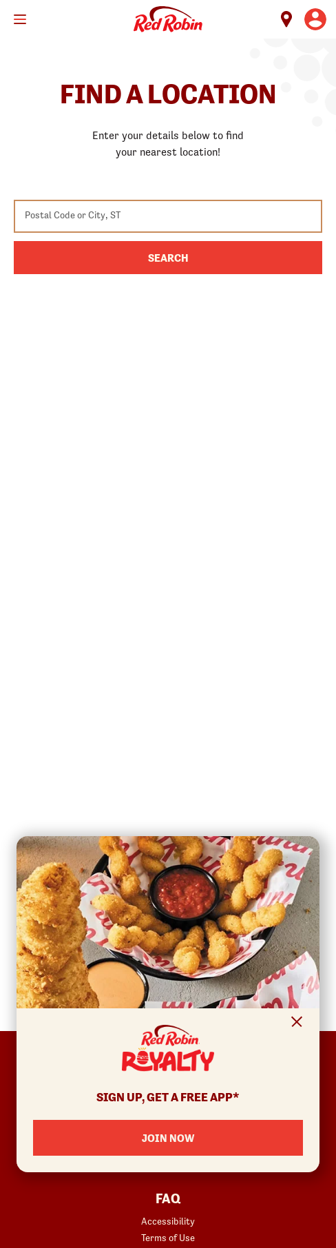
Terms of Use (168, 1237)
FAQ (168, 1199)
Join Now (168, 1138)
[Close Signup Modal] (297, 1023)
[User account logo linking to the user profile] (315, 19)
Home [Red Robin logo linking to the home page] (168, 19)
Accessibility (168, 1221)
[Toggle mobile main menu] (20, 19)
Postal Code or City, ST (72, 215)
